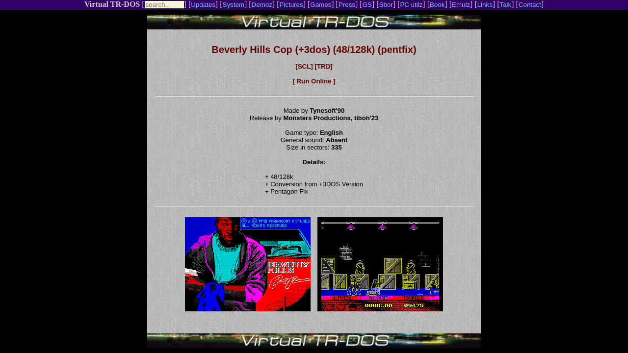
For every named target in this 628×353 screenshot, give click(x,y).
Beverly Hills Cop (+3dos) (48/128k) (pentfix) (313, 49)
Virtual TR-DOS (112, 4)
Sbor (386, 4)
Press (347, 4)
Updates (203, 4)
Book (437, 4)
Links (485, 4)
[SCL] (304, 66)
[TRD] (323, 66)
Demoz (262, 4)
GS (367, 4)
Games (320, 4)
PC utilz (411, 4)
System (233, 4)
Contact (530, 4)
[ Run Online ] (313, 81)
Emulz (461, 4)
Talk (505, 4)
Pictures (291, 4)
